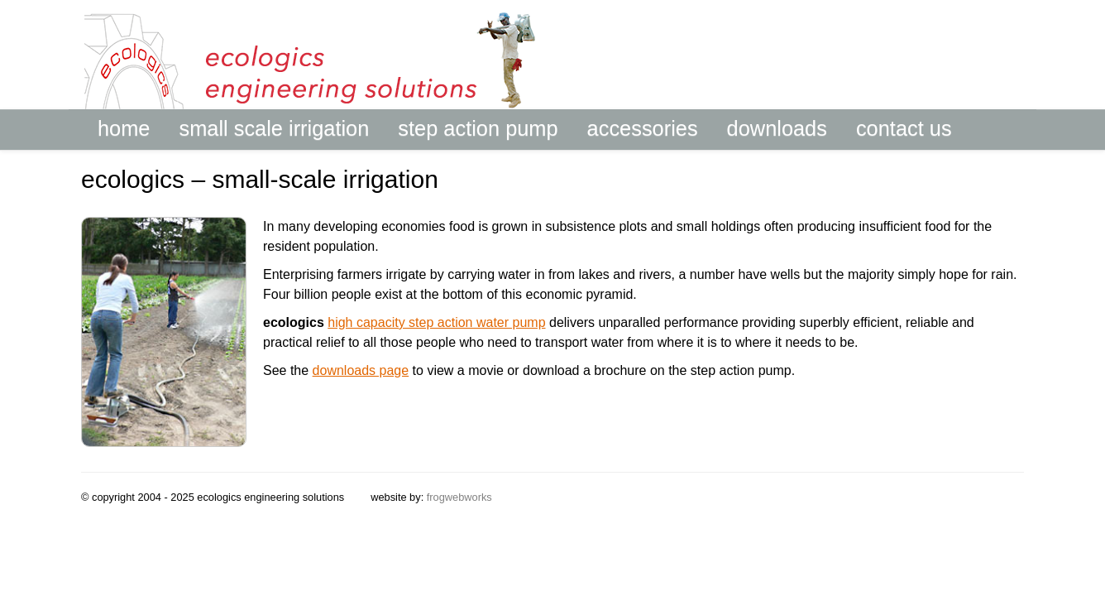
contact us (904, 128)
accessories (642, 128)
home (124, 128)
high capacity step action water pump (436, 322)
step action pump (477, 128)
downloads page (361, 370)
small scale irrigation (274, 128)
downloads (777, 128)
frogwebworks (459, 497)
